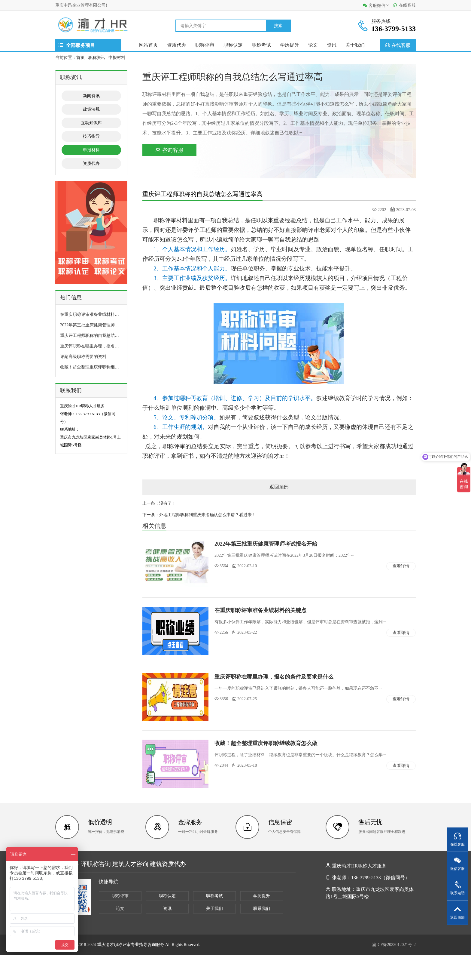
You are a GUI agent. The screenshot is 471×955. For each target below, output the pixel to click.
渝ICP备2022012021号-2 (394, 944)
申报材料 (116, 57)
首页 (80, 57)
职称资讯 (96, 57)
